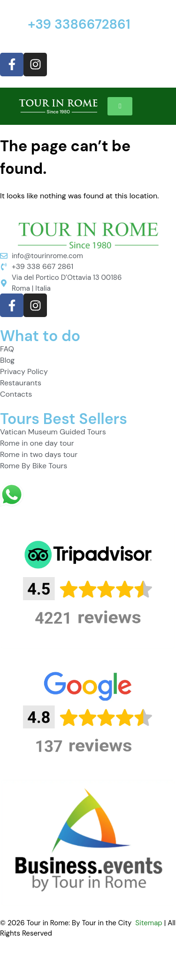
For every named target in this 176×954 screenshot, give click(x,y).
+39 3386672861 (79, 24)
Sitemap (148, 923)
